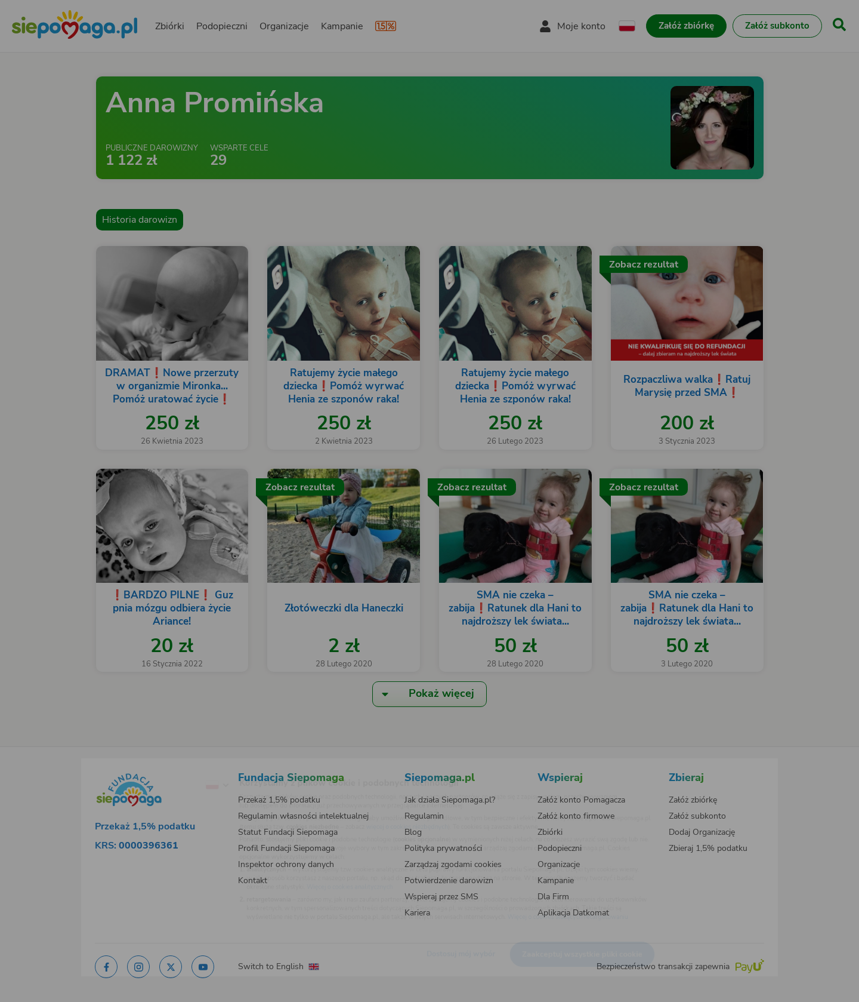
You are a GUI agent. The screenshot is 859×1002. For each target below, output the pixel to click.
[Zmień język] (167, 766)
